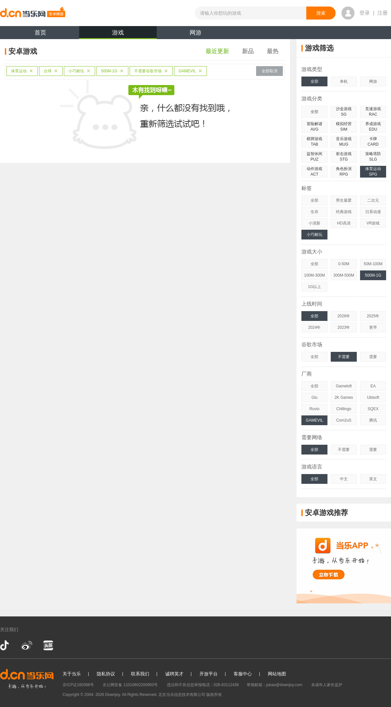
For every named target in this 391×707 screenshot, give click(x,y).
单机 (344, 81)
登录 (364, 13)
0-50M (343, 264)
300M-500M (343, 275)
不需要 (344, 356)
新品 (248, 51)
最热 (273, 51)
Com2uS (344, 420)
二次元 (373, 200)
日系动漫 (373, 211)
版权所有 (214, 694)
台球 (51, 71)
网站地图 (277, 673)
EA (373, 386)
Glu (314, 397)
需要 (373, 356)
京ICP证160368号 (78, 685)
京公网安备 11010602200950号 (130, 685)
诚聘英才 (174, 673)
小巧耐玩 (79, 71)
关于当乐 (72, 673)
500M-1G (112, 71)
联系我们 (140, 673)
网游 (195, 32)
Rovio (315, 409)
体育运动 (22, 71)
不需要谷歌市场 (151, 71)
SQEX (373, 409)
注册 (382, 13)
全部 (314, 81)
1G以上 (314, 286)
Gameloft (344, 386)
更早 (373, 327)
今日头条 (48, 645)
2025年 (373, 316)
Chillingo (343, 409)
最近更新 (217, 51)
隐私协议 (106, 673)
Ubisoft (373, 397)
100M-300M (314, 275)
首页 (40, 32)
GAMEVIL (190, 71)
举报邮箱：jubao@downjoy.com (274, 685)
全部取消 (269, 71)
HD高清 (343, 223)
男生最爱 (344, 200)
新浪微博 (26, 645)
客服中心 (243, 673)
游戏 (118, 34)
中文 (344, 479)
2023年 (344, 327)
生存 (314, 211)
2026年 (344, 316)
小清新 (314, 223)
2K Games (344, 397)
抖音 (5, 645)
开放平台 (208, 673)
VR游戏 (373, 223)
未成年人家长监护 (326, 685)
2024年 (314, 327)
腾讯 (373, 420)
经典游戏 (344, 211)
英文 (373, 479)
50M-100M (373, 264)
